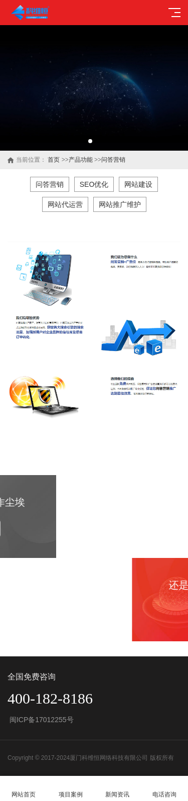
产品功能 (81, 159)
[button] (90, 141)
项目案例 (70, 788)
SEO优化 (94, 184)
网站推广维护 (120, 204)
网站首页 (23, 788)
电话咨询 (164, 788)
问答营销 (113, 159)
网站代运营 (65, 204)
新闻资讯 (117, 788)
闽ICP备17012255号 (41, 720)
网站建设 (138, 184)
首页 (54, 159)
